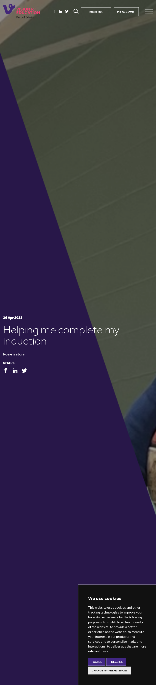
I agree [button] (97, 662)
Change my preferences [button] (110, 670)
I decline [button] (116, 662)
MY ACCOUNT (126, 11)
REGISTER (96, 11)
